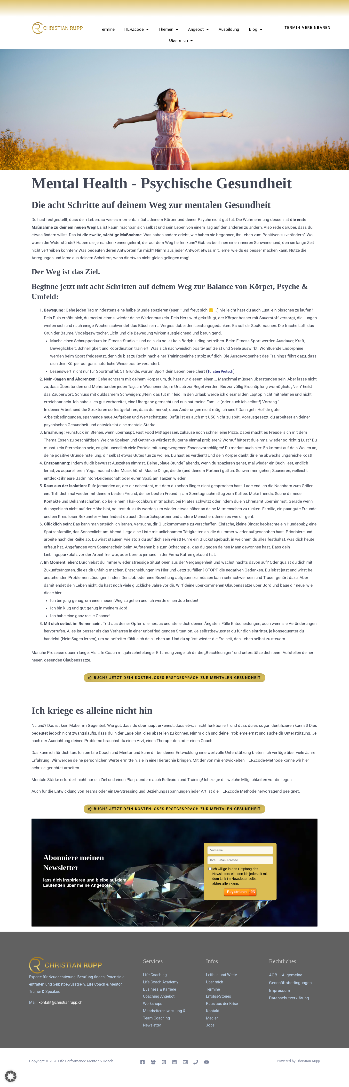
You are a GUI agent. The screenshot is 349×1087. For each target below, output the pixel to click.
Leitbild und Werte (221, 975)
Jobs (210, 1025)
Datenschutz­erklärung (289, 998)
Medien (212, 1018)
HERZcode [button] (136, 29)
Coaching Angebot (158, 996)
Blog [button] (255, 29)
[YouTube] (206, 1062)
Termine (107, 29)
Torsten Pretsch (222, 371)
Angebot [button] (198, 29)
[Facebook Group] (153, 1062)
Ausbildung (229, 29)
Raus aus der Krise (222, 1003)
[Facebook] (142, 1062)
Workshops (152, 1003)
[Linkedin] (174, 1062)
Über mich (214, 982)
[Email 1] (185, 1062)
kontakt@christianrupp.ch (60, 1002)
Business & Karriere (159, 989)
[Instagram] (163, 1062)
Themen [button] (168, 29)
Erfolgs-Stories (218, 996)
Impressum (279, 990)
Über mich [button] (181, 40)
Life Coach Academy (160, 982)
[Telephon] (195, 1062)
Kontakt (212, 1011)
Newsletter (152, 1025)
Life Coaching (155, 975)
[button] (10, 1076)
